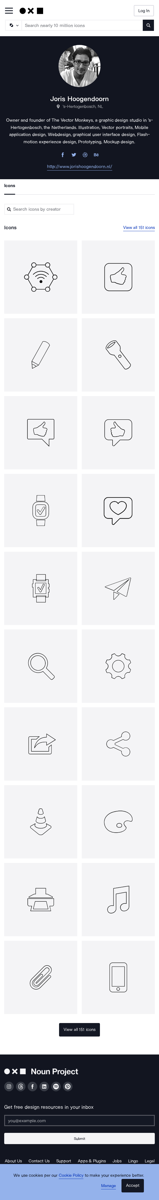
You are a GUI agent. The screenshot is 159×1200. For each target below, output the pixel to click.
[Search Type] (13, 25)
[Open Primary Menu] (9, 11)
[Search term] (82, 25)
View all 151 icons (139, 227)
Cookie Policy (71, 1175)
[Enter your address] (79, 1120)
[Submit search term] (148, 25)
